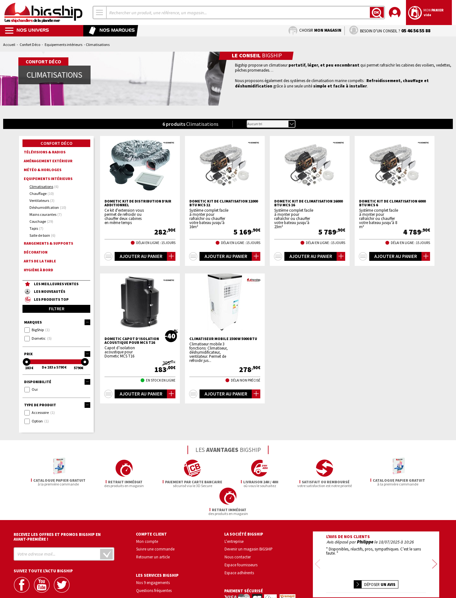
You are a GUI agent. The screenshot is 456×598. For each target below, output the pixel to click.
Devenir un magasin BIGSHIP (249, 521)
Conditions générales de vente (402, 574)
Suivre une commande (155, 521)
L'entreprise (234, 513)
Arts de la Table (40, 261)
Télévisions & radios (45, 152)
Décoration (36, 252)
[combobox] (99, 12)
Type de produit (57, 405)
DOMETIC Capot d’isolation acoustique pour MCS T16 (131, 340)
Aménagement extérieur (48, 160)
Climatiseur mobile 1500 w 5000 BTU (223, 339)
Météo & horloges (42, 169)
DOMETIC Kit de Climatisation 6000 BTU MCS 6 (392, 203)
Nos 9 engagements (153, 554)
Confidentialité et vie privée (346, 574)
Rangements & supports (48, 243)
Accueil (9, 44)
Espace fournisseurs (241, 536)
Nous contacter (238, 528)
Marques (57, 322)
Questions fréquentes (154, 562)
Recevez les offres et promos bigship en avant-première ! (57, 509)
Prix (57, 354)
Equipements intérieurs (63, 44)
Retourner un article (153, 528)
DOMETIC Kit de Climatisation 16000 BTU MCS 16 (308, 203)
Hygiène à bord (38, 269)
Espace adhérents (239, 544)
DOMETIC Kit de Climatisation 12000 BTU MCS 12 (223, 203)
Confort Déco (30, 44)
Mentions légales (338, 584)
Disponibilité (57, 382)
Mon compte (147, 513)
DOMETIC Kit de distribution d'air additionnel (137, 203)
